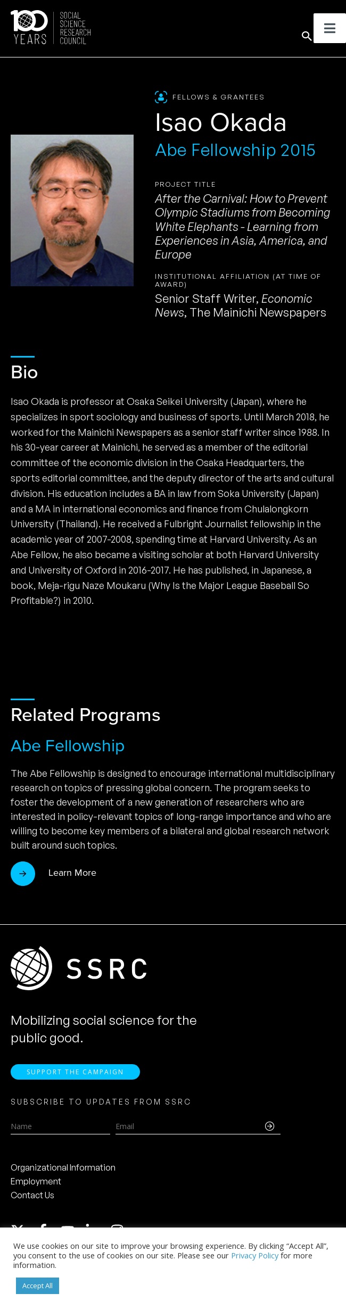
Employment (36, 1185)
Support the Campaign (75, 1076)
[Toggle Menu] (330, 28)
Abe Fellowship (68, 745)
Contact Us (32, 1199)
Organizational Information (63, 1171)
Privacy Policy (254, 1255)
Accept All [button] (37, 1285)
